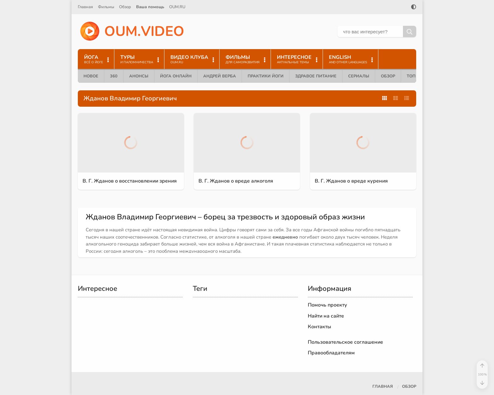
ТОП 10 (414, 76)
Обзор (125, 7)
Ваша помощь (150, 7)
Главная (85, 7)
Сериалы (358, 76)
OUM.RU (177, 7)
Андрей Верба (219, 76)
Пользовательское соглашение (345, 342)
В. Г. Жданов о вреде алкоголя (235, 181)
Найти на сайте (326, 316)
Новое (90, 76)
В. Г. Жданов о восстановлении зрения (130, 181)
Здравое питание (315, 76)
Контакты (319, 326)
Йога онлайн (176, 76)
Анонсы (138, 76)
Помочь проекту (327, 305)
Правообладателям (331, 352)
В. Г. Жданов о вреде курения (351, 181)
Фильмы (106, 7)
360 (114, 76)
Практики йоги (266, 76)
